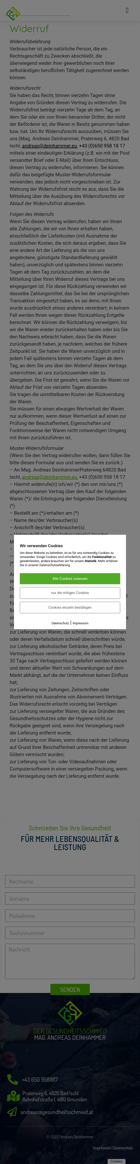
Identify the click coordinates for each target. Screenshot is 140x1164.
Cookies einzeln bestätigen (70, 607)
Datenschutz (60, 623)
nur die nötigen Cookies (70, 593)
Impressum (80, 623)
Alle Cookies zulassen (70, 578)
